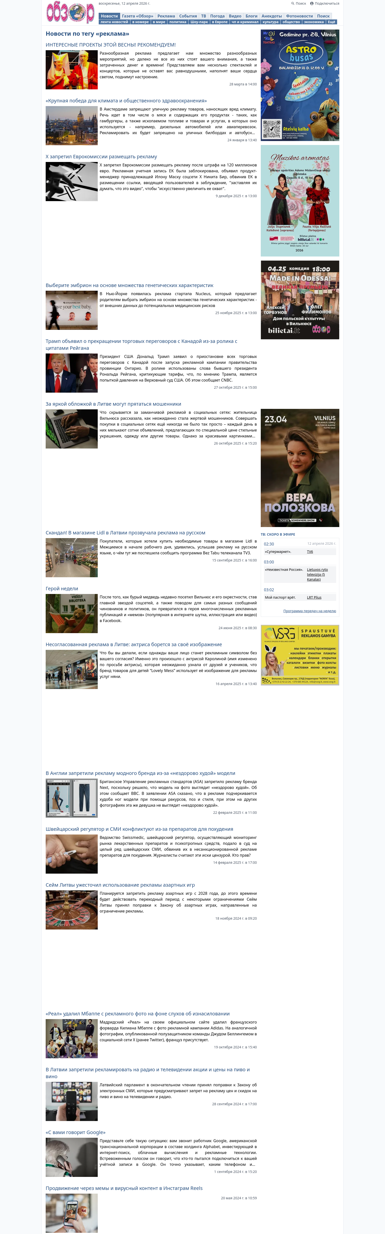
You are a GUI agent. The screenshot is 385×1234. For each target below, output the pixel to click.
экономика (314, 21)
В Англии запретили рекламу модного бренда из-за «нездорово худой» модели (140, 773)
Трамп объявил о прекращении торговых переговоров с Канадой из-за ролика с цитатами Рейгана (141, 344)
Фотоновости (299, 16)
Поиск (323, 16)
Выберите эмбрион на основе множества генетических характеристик (129, 285)
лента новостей (114, 21)
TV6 (310, 551)
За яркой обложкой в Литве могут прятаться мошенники (113, 404)
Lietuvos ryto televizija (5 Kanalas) (317, 574)
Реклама (166, 16)
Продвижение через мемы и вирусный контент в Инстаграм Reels (124, 1188)
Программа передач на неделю (309, 611)
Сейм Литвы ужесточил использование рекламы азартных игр (120, 884)
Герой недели (62, 588)
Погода (217, 16)
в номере (140, 21)
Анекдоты (272, 16)
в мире (159, 21)
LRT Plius (314, 597)
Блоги (252, 16)
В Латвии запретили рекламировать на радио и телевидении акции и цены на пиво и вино (148, 1073)
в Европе (220, 21)
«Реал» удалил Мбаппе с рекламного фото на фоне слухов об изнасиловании (138, 1013)
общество (291, 21)
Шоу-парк (199, 21)
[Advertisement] (151, 239)
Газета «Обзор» (137, 16)
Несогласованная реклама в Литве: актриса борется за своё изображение (134, 644)
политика (177, 21)
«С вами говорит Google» (76, 1132)
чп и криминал (245, 21)
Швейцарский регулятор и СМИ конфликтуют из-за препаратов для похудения (139, 829)
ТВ (203, 16)
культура (270, 21)
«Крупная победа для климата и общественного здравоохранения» (126, 100)
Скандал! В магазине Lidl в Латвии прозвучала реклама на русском (126, 532)
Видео (235, 16)
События (188, 16)
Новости (109, 16)
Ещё (331, 21)
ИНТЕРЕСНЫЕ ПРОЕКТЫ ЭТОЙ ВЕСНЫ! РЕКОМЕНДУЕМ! (111, 44)
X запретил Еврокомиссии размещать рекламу (101, 156)
